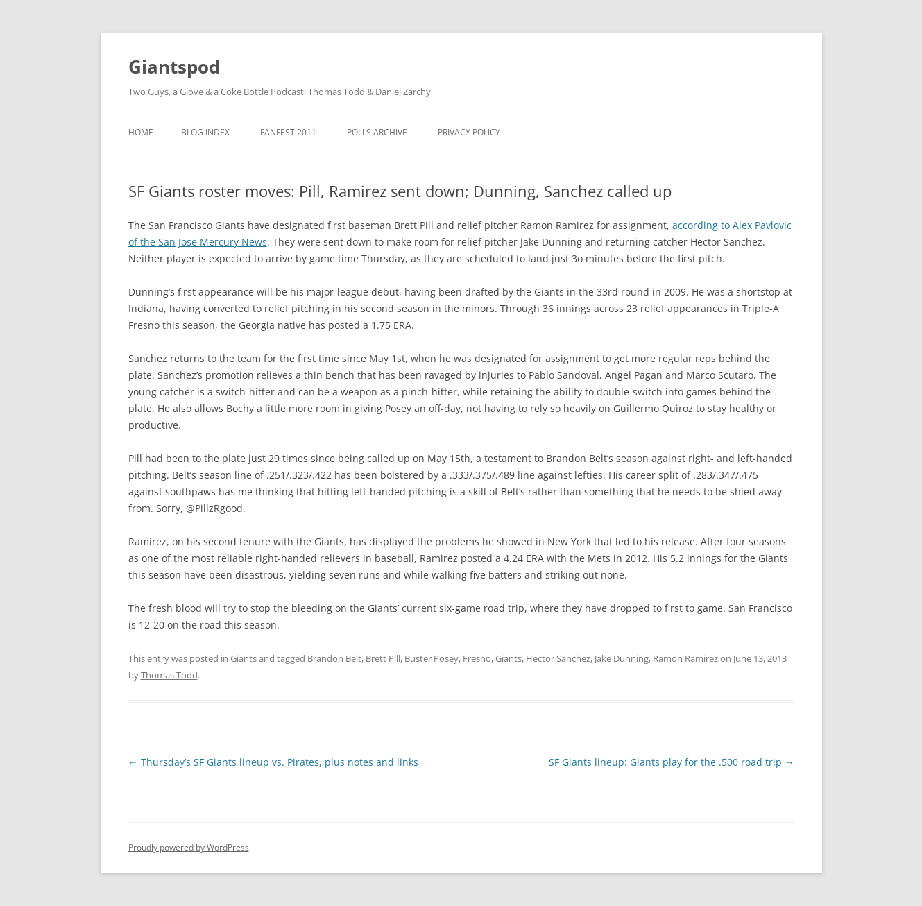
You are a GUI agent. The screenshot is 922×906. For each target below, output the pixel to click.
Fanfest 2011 (288, 132)
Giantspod (174, 66)
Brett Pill (383, 658)
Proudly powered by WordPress (188, 847)
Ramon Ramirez (685, 658)
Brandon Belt (334, 658)
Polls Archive (377, 132)
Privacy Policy (469, 132)
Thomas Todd (169, 675)
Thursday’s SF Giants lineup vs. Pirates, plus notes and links (273, 762)
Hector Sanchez (558, 658)
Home (140, 132)
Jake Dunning (622, 658)
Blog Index (205, 132)
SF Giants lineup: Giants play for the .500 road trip (671, 762)
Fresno (477, 658)
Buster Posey (431, 658)
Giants (243, 658)
